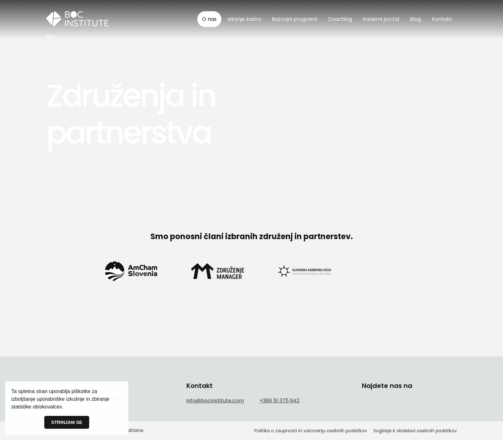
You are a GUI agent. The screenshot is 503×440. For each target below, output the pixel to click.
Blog (415, 19)
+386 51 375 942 (279, 400)
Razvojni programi (294, 19)
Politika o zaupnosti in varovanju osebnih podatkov (310, 430)
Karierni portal (381, 19)
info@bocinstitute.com (215, 400)
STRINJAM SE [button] (66, 422)
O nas (209, 19)
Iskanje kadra (244, 19)
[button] (65, 408)
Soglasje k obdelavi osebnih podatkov (415, 430)
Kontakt (442, 19)
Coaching (340, 19)
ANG (50, 36)
